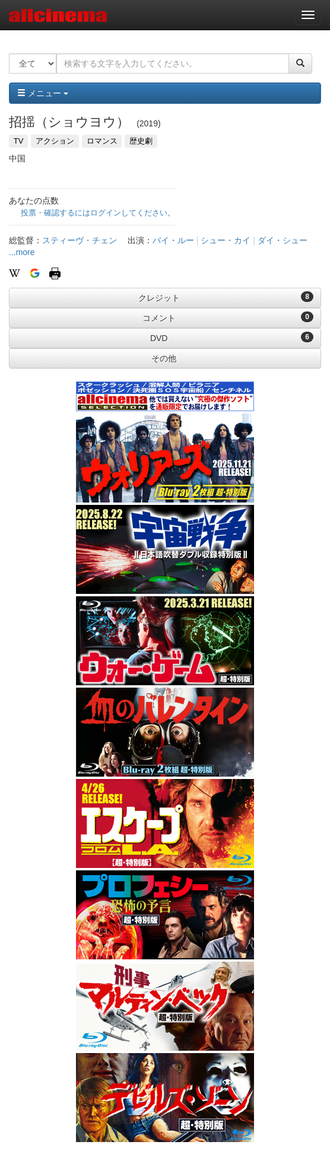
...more (22, 252)
